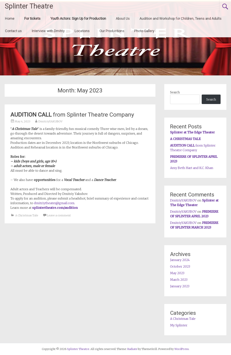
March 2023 (178, 280)
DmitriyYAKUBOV (50, 121)
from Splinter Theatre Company (72, 114)
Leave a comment (59, 215)
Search (175, 92)
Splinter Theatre (29, 6)
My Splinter (178, 325)
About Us (123, 18)
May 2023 (177, 273)
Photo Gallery (144, 31)
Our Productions (111, 31)
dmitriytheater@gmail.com (54, 203)
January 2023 (179, 286)
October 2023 (180, 266)
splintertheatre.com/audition (55, 208)
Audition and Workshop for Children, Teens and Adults (181, 18)
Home (9, 18)
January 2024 (180, 260)
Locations (82, 31)
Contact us (13, 31)
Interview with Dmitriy (48, 31)
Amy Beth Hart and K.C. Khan (191, 168)
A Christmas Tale (26, 215)
